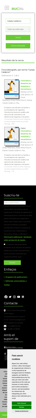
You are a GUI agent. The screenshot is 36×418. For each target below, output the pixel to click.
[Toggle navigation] (7, 8)
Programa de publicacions (16, 277)
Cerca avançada (18, 46)
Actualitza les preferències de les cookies (17, 1)
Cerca (18, 37)
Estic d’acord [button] (21, 403)
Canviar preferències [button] (21, 411)
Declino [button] (21, 407)
